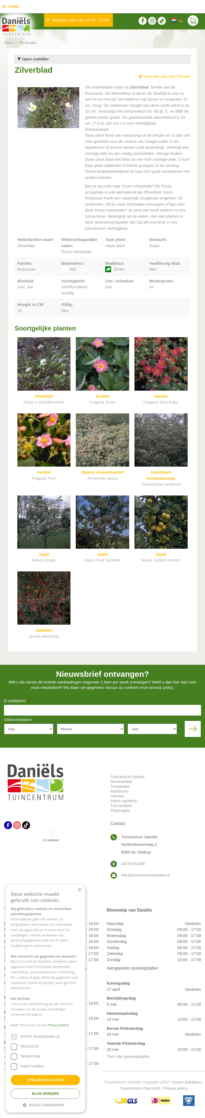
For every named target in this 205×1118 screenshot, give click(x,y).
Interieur (117, 796)
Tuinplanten (120, 786)
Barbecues (119, 791)
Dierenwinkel (121, 781)
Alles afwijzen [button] (45, 1093)
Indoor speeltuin (124, 801)
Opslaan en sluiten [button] (45, 1080)
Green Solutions (186, 1082)
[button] (45, 1104)
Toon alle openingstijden (128, 1056)
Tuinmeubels (121, 806)
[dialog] (45, 998)
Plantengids (120, 810)
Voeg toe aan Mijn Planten (167, 76)
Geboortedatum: (18, 719)
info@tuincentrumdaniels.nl (145, 875)
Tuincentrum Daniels (128, 777)
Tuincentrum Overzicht (140, 1088)
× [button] (79, 890)
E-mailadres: (16, 701)
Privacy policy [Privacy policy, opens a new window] (58, 1025)
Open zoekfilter (33, 59)
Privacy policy (175, 1088)
